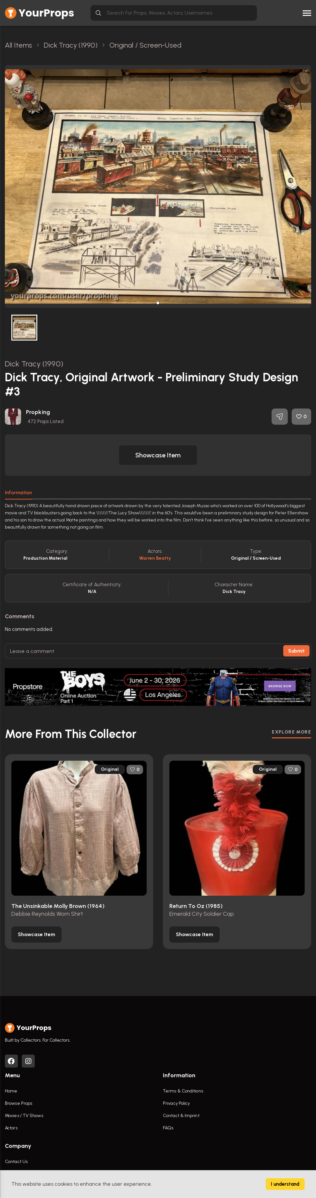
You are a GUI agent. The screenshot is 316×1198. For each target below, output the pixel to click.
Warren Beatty (155, 558)
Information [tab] (18, 493)
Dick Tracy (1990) (34, 363)
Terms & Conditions (183, 1091)
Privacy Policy (176, 1103)
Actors (11, 1128)
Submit (296, 651)
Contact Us (16, 1161)
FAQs (168, 1128)
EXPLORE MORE (291, 731)
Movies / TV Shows (24, 1115)
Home (11, 1091)
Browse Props (18, 1103)
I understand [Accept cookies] (285, 1184)
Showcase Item (158, 455)
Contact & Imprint (181, 1115)
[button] (158, 303)
